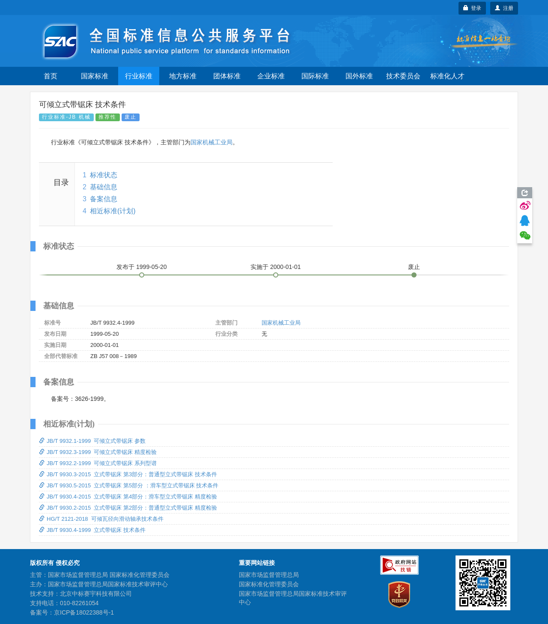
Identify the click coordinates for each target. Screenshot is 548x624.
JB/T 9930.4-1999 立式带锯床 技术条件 (92, 530)
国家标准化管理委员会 (269, 584)
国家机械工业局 (211, 142)
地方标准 (183, 76)
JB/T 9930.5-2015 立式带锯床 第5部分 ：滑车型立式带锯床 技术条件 (128, 485)
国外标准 (359, 76)
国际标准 (315, 76)
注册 (504, 8)
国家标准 (94, 76)
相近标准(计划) (113, 211)
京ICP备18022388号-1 (84, 612)
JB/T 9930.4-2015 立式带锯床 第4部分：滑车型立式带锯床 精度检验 (128, 496)
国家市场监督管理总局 (269, 574)
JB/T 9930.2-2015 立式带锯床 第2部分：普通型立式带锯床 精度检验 (128, 508)
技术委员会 (403, 76)
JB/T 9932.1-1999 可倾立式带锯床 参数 (92, 441)
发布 (141, 266)
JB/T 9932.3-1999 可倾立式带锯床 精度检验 (98, 452)
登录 (472, 8)
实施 (275, 266)
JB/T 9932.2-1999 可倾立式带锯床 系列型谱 (98, 463)
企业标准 (271, 76)
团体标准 (227, 76)
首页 (50, 76)
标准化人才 (447, 76)
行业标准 (138, 76)
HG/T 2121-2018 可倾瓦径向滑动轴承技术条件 (101, 519)
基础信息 (103, 187)
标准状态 (103, 175)
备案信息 (103, 199)
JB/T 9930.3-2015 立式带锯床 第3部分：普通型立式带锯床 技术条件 (128, 474)
